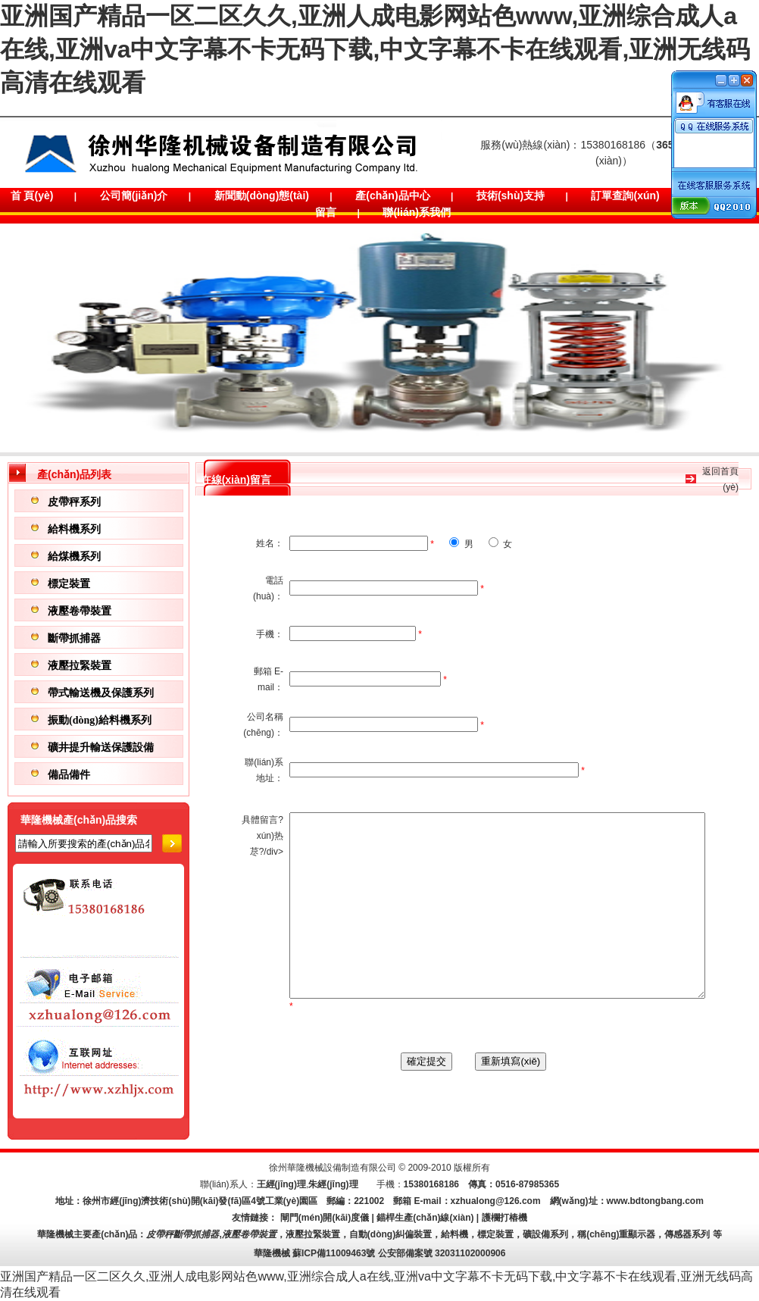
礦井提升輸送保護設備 (101, 747)
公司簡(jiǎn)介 (134, 195)
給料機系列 (74, 529)
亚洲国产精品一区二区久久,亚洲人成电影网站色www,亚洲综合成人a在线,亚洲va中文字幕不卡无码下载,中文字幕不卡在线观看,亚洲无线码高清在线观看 (375, 49)
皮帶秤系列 (74, 502)
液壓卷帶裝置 (79, 611)
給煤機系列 (74, 556)
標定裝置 (69, 584)
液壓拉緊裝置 (79, 665)
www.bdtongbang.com (655, 1201)
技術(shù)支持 (510, 195)
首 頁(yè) (32, 195)
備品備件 (69, 774)
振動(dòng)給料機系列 (99, 720)
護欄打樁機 (504, 1217)
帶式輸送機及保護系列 (101, 693)
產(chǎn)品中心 (392, 195)
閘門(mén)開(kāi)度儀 (324, 1217)
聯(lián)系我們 (416, 212)
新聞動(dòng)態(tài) (261, 195)
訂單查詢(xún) (625, 195)
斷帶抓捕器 (74, 638)
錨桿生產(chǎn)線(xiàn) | (428, 1217)
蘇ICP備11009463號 (333, 1253)
